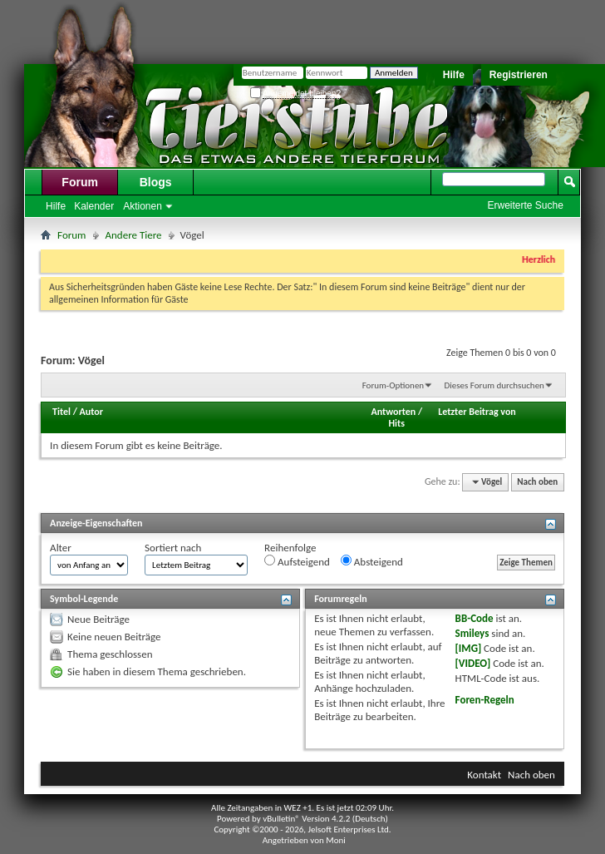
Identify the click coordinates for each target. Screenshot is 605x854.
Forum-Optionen (393, 385)
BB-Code (474, 618)
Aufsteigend (297, 561)
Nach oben (537, 481)
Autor (91, 411)
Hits (397, 423)
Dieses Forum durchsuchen (494, 385)
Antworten (393, 411)
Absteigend (372, 561)
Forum (79, 182)
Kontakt (484, 774)
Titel (61, 411)
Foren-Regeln (484, 700)
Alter (60, 547)
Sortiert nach (173, 547)
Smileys (472, 633)
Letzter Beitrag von (477, 411)
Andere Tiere (134, 235)
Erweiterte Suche (525, 205)
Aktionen (142, 206)
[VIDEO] (473, 663)
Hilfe (454, 75)
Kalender (94, 206)
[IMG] (468, 648)
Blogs (156, 182)
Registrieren (518, 75)
